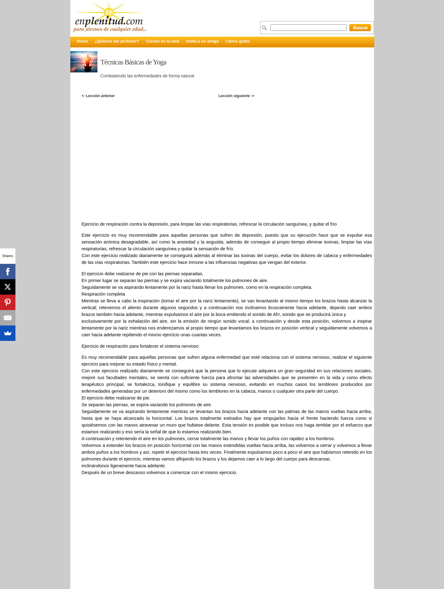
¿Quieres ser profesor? (117, 41)
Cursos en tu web (162, 41)
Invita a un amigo (202, 41)
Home (82, 41)
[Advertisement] (226, 105)
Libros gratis (238, 41)
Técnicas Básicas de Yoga (133, 62)
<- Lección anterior (98, 96)
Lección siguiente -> (236, 96)
